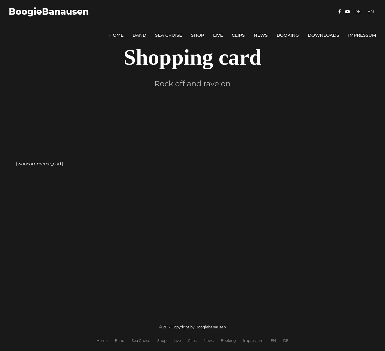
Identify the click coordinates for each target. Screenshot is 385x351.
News (261, 35)
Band (139, 35)
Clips (238, 35)
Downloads (323, 35)
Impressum (362, 35)
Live (218, 35)
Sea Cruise (168, 35)
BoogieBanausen (49, 11)
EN (273, 340)
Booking (287, 35)
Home (116, 35)
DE (286, 340)
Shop (197, 35)
